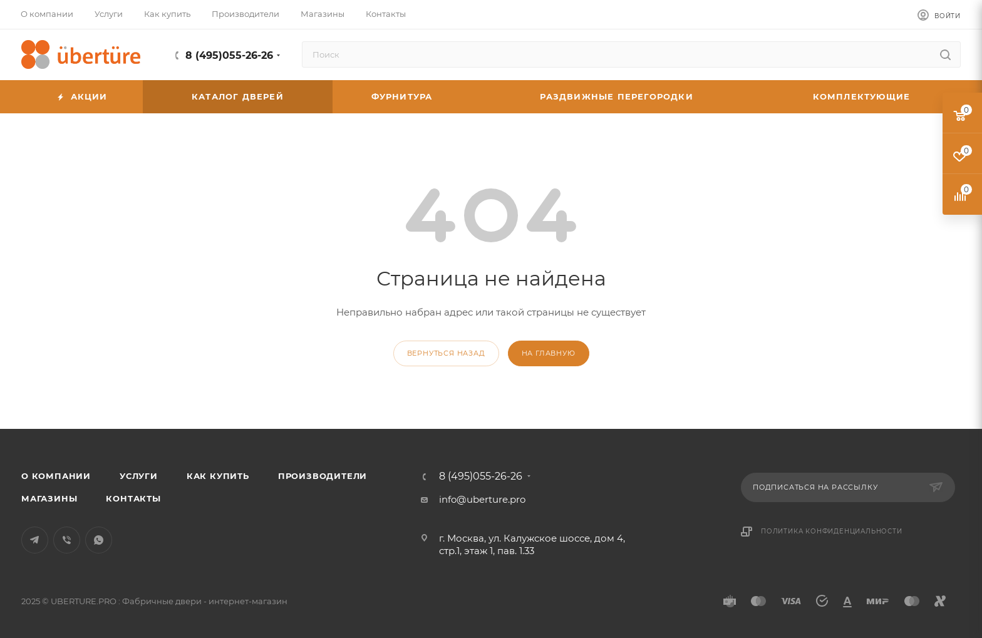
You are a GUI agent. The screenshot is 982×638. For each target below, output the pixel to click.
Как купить (218, 476)
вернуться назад (446, 353)
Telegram (34, 540)
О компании (56, 476)
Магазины (49, 498)
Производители (322, 476)
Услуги (139, 476)
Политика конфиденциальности (831, 531)
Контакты (133, 498)
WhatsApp (98, 540)
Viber (66, 540)
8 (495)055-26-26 (229, 55)
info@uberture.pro (482, 499)
